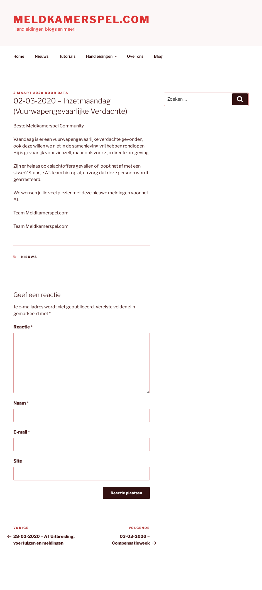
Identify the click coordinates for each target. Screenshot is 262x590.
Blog (158, 56)
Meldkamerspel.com (81, 19)
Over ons (135, 56)
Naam (21, 403)
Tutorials (67, 56)
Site (17, 461)
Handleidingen (102, 56)
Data (63, 93)
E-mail (21, 432)
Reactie (23, 327)
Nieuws (41, 56)
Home (18, 56)
